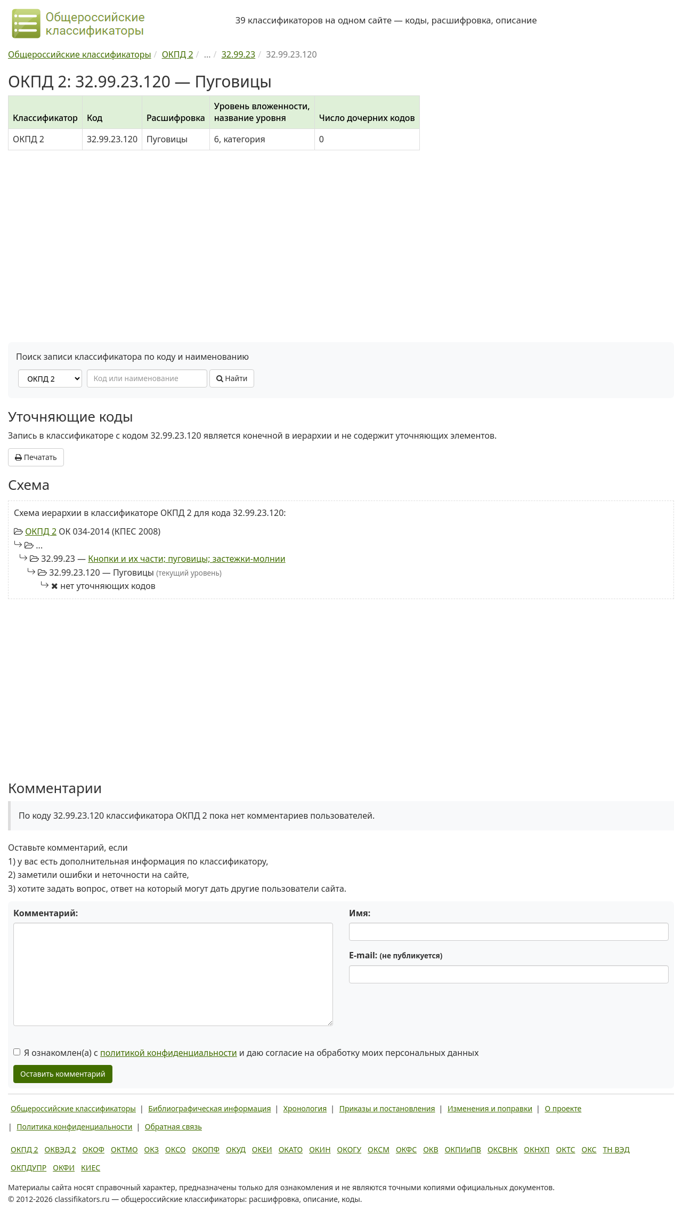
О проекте (563, 1108)
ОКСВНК (502, 1149)
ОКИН (319, 1149)
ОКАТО (291, 1149)
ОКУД (236, 1149)
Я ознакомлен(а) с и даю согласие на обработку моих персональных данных (245, 1053)
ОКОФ (93, 1149)
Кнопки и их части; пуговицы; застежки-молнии (187, 558)
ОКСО (175, 1149)
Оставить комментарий (62, 1074)
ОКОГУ (349, 1149)
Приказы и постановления (387, 1108)
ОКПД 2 (40, 531)
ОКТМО (124, 1149)
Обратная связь (173, 1126)
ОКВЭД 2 (60, 1149)
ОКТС (565, 1149)
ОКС (588, 1149)
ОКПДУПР (28, 1167)
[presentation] (430, 1012)
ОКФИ (64, 1167)
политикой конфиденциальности (168, 1053)
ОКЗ (151, 1149)
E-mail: (395, 955)
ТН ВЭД (616, 1149)
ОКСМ (378, 1149)
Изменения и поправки (490, 1108)
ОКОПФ (206, 1149)
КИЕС (90, 1167)
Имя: (359, 913)
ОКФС (406, 1149)
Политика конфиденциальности (74, 1126)
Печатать (36, 457)
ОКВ (431, 1149)
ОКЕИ (262, 1149)
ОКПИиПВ (463, 1149)
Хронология (305, 1108)
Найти (232, 378)
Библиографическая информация (209, 1108)
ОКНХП (536, 1149)
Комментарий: (45, 913)
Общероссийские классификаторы (73, 1108)
